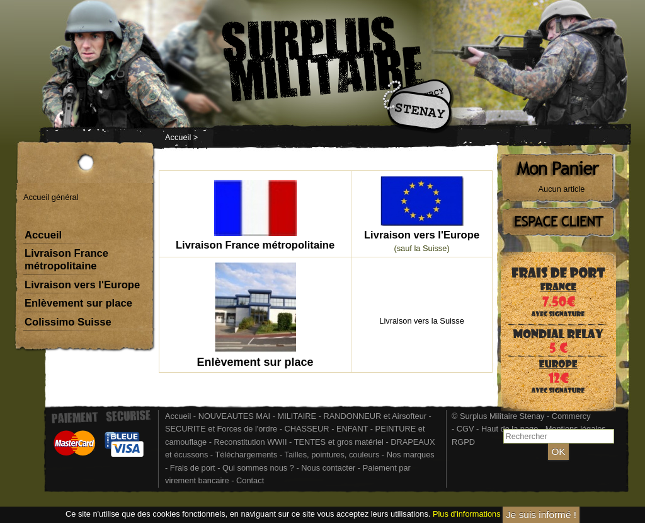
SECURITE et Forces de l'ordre (221, 428)
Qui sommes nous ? (259, 468)
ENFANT (352, 428)
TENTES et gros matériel (339, 442)
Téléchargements (246, 454)
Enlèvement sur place (78, 303)
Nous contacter (328, 468)
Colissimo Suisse (68, 322)
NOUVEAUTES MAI (234, 416)
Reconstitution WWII (250, 442)
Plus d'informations (467, 514)
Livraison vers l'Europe (82, 285)
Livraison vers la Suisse (421, 321)
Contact (250, 480)
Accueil (178, 137)
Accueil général (51, 197)
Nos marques (411, 454)
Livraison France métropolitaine (66, 259)
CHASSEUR (306, 428)
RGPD (463, 442)
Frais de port (193, 468)
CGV (465, 428)
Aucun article (562, 189)
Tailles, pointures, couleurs (331, 454)
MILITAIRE (297, 416)
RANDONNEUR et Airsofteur (375, 416)
